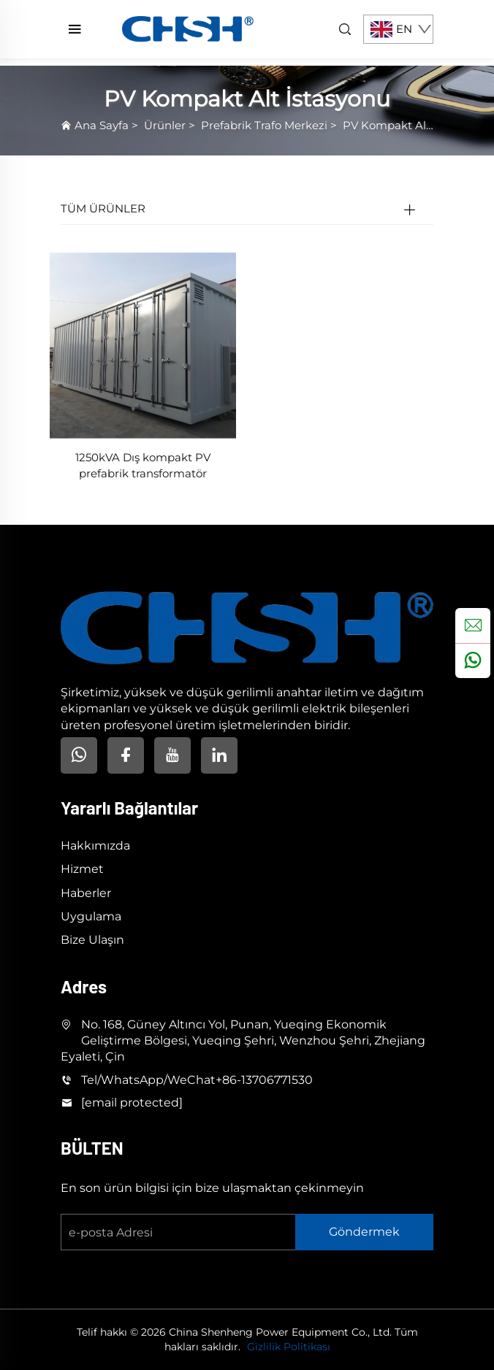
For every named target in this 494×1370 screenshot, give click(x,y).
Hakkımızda (95, 846)
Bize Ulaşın (92, 940)
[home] (188, 28)
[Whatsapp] (79, 755)
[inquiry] (472, 625)
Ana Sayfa (102, 125)
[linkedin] (219, 755)
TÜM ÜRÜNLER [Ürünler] (103, 208)
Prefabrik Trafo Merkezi (264, 125)
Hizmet (82, 869)
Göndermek (364, 1232)
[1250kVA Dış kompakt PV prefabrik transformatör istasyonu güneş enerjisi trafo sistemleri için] (143, 344)
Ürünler (165, 125)
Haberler (86, 893)
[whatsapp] (472, 660)
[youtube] (172, 755)
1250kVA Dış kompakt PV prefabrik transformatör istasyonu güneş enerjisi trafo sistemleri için (142, 466)
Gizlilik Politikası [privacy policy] (288, 1346)
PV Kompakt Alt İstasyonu (414, 125)
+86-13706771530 (264, 1080)
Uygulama (91, 916)
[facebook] (125, 755)
